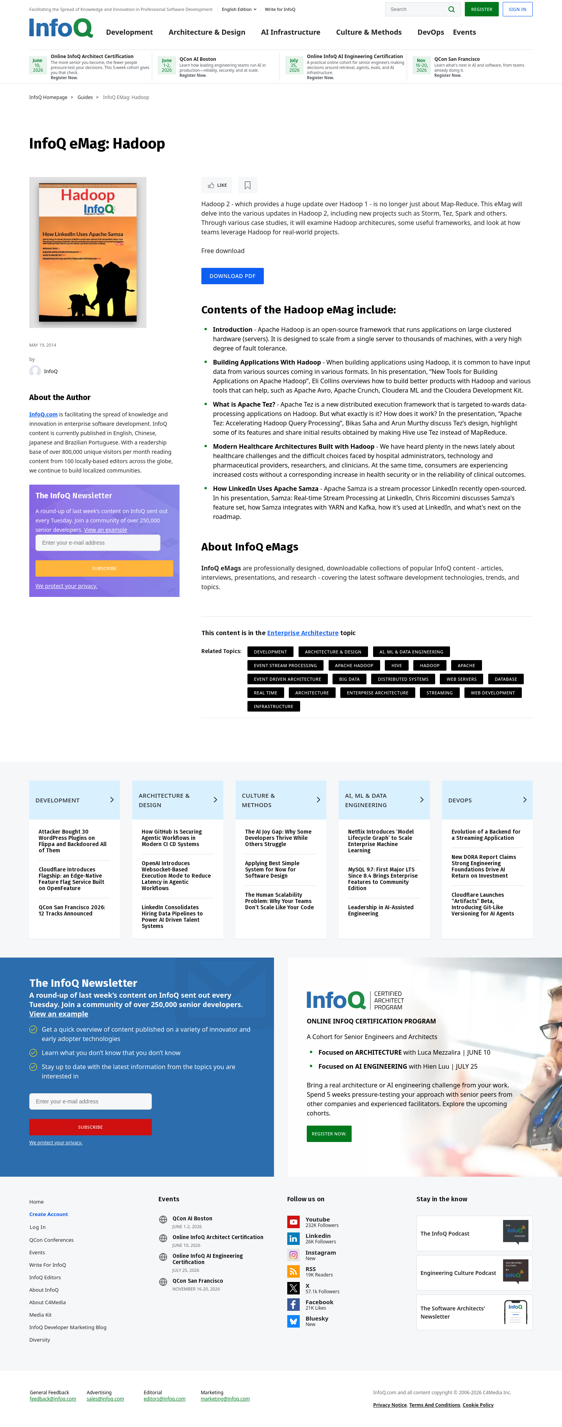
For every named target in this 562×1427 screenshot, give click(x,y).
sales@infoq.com (105, 1399)
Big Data (349, 679)
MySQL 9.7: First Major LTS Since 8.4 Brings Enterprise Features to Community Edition (383, 879)
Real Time (265, 693)
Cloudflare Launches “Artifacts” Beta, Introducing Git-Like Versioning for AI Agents (483, 904)
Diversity (39, 1339)
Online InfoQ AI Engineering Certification (208, 1259)
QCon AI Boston (192, 1219)
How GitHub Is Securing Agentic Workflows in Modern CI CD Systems (172, 838)
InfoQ (51, 371)
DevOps (431, 32)
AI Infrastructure (290, 32)
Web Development (493, 693)
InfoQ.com (43, 414)
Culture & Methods (369, 32)
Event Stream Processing (285, 665)
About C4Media (47, 1302)
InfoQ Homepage (48, 97)
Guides (85, 97)
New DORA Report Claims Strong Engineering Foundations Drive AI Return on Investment (484, 866)
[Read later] (248, 185)
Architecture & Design (207, 32)
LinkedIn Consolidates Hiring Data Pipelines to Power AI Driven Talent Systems (172, 916)
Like (222, 185)
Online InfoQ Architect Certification (218, 1237)
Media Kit (40, 1314)
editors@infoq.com (164, 1399)
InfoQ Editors (45, 1277)
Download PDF (233, 276)
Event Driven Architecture (287, 679)
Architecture (312, 693)
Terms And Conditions (435, 1405)
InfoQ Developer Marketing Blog (68, 1327)
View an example (105, 529)
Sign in (517, 9)
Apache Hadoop (354, 665)
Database (506, 679)
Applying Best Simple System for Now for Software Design (272, 869)
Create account (48, 1214)
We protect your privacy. (67, 586)
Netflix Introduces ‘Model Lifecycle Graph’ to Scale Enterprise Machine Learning (381, 841)
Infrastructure (273, 706)
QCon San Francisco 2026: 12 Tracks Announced (72, 910)
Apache (466, 665)
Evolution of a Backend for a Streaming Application (486, 835)
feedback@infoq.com (53, 1399)
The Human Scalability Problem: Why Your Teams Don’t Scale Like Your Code (279, 901)
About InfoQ (44, 1289)
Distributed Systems (403, 679)
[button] (104, 568)
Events (464, 32)
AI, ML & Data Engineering (412, 652)
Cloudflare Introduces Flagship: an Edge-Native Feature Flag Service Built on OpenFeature (71, 879)
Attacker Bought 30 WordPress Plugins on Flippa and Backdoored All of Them (73, 841)
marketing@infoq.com (225, 1399)
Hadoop (429, 665)
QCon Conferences (51, 1239)
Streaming (440, 693)
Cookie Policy (478, 1405)
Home (36, 1201)
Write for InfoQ (47, 1264)
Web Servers (461, 679)
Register (481, 9)
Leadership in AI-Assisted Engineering (381, 910)
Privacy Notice (390, 1405)
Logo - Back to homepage (61, 28)
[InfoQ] (35, 371)
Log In (38, 1226)
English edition (237, 9)
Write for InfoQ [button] (280, 9)
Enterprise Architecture (303, 633)
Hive (396, 665)
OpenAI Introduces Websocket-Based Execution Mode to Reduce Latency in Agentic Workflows (176, 876)
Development (129, 32)
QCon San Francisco (198, 1281)
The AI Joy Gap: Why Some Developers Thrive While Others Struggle (278, 838)
